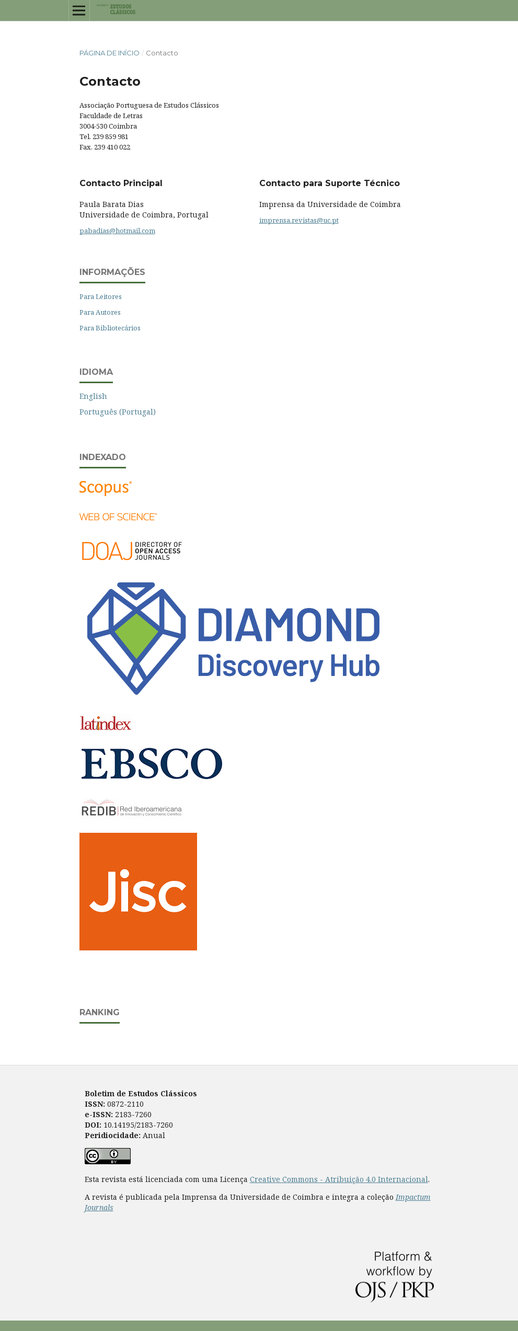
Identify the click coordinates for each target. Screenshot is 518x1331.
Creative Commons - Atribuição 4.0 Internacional (339, 1179)
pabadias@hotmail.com (117, 230)
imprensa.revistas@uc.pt (299, 220)
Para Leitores (100, 296)
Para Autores (100, 312)
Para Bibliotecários (110, 327)
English (93, 396)
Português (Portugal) (117, 412)
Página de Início (109, 53)
